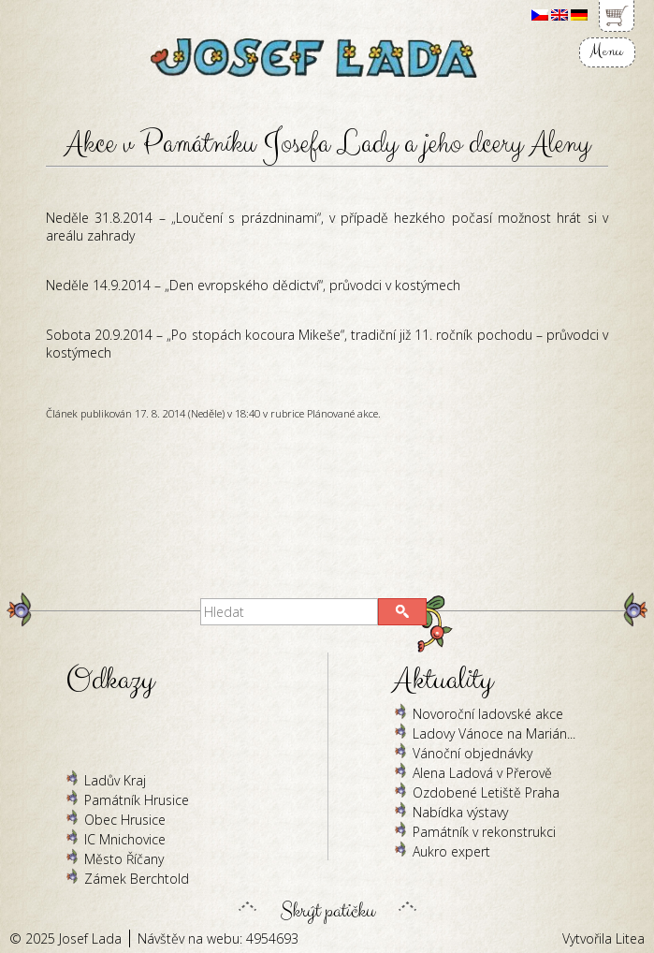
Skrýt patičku (327, 906)
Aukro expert (451, 851)
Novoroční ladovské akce (488, 714)
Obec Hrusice (125, 819)
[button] (402, 611)
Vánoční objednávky (472, 753)
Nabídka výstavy (460, 812)
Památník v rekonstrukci (484, 832)
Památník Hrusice (136, 800)
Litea (630, 938)
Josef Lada (90, 938)
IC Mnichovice (125, 839)
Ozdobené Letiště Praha (486, 792)
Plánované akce (342, 413)
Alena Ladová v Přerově (482, 773)
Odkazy (109, 680)
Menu (605, 51)
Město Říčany (124, 859)
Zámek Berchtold (136, 878)
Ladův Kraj (115, 780)
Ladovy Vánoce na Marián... (494, 733)
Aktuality (443, 680)
